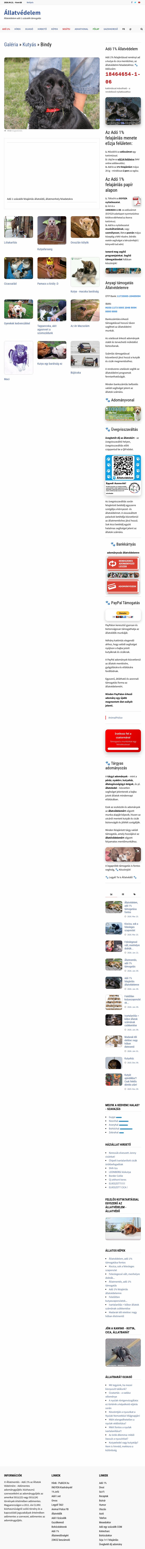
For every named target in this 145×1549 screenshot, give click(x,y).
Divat (101, 1487)
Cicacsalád (10, 283)
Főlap (96, 29)
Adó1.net (56, 1496)
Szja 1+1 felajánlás (108, 1539)
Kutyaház (129, 1058)
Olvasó (29, 29)
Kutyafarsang (44, 249)
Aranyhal (118, 1124)
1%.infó (55, 1491)
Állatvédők (57, 1513)
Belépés (30, 2)
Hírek (17, 29)
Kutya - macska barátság (85, 291)
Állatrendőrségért (60, 1535)
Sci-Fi (102, 1491)
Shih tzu (113, 1168)
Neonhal (119, 1120)
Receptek (103, 1496)
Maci (7, 379)
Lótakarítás (10, 242)
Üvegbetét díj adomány (110, 1544)
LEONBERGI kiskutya (120, 1172)
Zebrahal (116, 1132)
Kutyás (29, 45)
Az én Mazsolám (80, 326)
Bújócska (76, 372)
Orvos (54, 1500)
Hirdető (42, 29)
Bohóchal (121, 1128)
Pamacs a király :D (47, 283)
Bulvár (102, 1500)
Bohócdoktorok (59, 1526)
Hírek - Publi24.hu (60, 1482)
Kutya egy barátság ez (49, 363)
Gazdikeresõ (58, 1522)
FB (123, 29)
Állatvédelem (22, 12)
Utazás (102, 1509)
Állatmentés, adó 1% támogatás (130, 963)
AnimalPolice (115, 717)
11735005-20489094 (129, 296)
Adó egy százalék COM (110, 1526)
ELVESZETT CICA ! (118, 1187)
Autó (101, 1513)
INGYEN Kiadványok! (62, 1487)
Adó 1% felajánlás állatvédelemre (131, 981)
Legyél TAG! (57, 1504)
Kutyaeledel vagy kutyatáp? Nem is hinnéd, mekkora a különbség (121, 1446)
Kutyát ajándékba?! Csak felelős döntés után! (130, 1079)
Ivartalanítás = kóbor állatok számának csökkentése (131, 1020)
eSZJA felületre (126, 159)
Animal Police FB (60, 1509)
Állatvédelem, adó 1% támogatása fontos (131, 907)
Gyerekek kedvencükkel (17, 323)
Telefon (102, 1518)
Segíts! (66, 29)
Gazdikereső (111, 29)
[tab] (111, 894)
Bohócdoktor (105, 1535)
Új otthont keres (117, 1179)
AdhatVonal (81, 29)
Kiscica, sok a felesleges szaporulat (131, 927)
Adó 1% (6, 29)
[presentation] (111, 894)
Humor (102, 1504)
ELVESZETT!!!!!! (117, 1183)
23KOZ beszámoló (61, 1539)
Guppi (115, 1117)
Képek (54, 29)
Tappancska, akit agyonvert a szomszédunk (46, 329)
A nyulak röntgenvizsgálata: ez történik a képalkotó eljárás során (121, 1404)
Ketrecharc (104, 1531)
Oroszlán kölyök (80, 242)
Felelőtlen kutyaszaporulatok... (132, 999)
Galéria (11, 45)
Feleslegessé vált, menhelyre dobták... (132, 945)
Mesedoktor (105, 1522)
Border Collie (116, 1175)
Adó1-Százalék (59, 1518)
